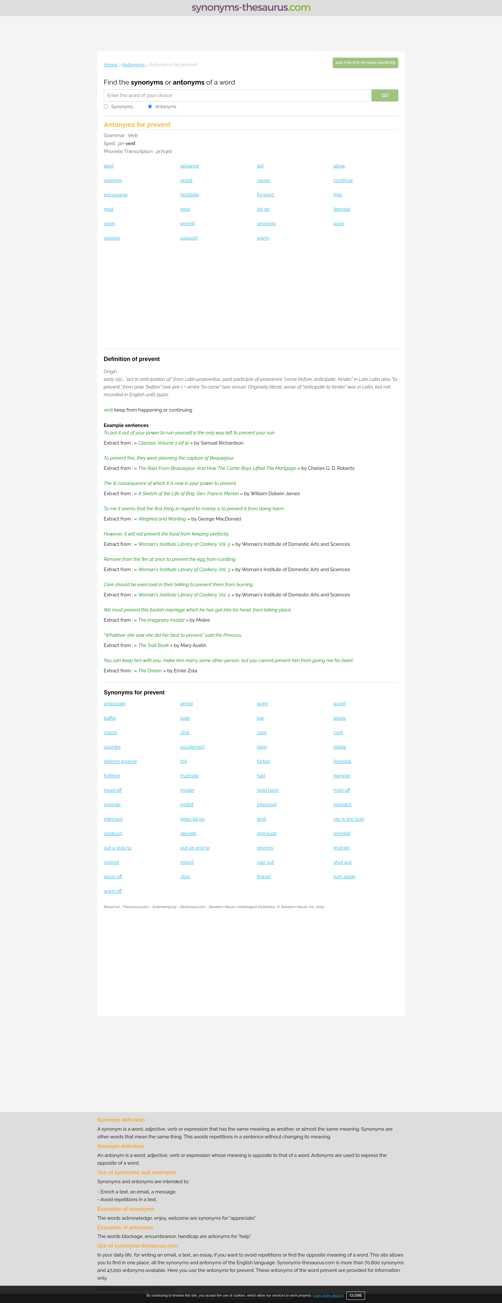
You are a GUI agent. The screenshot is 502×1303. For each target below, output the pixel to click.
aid (260, 166)
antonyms (189, 82)
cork (338, 732)
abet (109, 166)
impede (112, 804)
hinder (187, 790)
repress (265, 848)
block (340, 718)
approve (113, 180)
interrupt (113, 819)
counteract (192, 747)
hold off (342, 790)
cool (261, 732)
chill (184, 732)
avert (262, 704)
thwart (264, 877)
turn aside (345, 877)
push (339, 223)
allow (339, 166)
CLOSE (356, 1295)
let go (263, 209)
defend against (120, 761)
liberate (342, 209)
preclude (267, 833)
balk (185, 718)
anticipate (114, 704)
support (189, 238)
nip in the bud (349, 819)
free (338, 195)
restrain (342, 848)
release (112, 238)
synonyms (147, 82)
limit (261, 819)
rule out (265, 862)
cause (263, 180)
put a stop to (118, 848)
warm (263, 238)
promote (266, 223)
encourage (116, 195)
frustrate (189, 776)
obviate (188, 833)
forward (265, 195)
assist (186, 180)
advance (189, 166)
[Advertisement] (251, 33)
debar (340, 747)
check (110, 732)
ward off (113, 891)
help (185, 209)
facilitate (189, 195)
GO (384, 95)
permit (187, 223)
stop (185, 877)
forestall (343, 761)
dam (262, 747)
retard (186, 862)
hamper (342, 776)
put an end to (195, 848)
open (109, 223)
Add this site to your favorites (365, 63)
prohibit (342, 833)
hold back (268, 790)
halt (261, 776)
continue (343, 180)
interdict (343, 804)
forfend (112, 776)
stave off (113, 877)
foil (183, 761)
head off (113, 790)
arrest (186, 704)
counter (112, 747)
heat (109, 209)
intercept (267, 804)
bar (260, 718)
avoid (339, 704)
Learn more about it (328, 1295)
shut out (343, 862)
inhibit (187, 804)
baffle (110, 718)
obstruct (113, 833)
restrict (111, 862)
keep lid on (192, 819)
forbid (263, 761)
